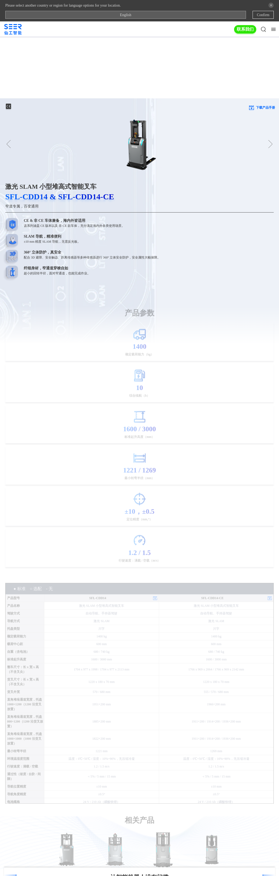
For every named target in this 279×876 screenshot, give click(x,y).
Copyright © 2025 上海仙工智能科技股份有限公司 (139, 865)
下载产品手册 (261, 46)
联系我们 (245, 29)
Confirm (263, 15)
